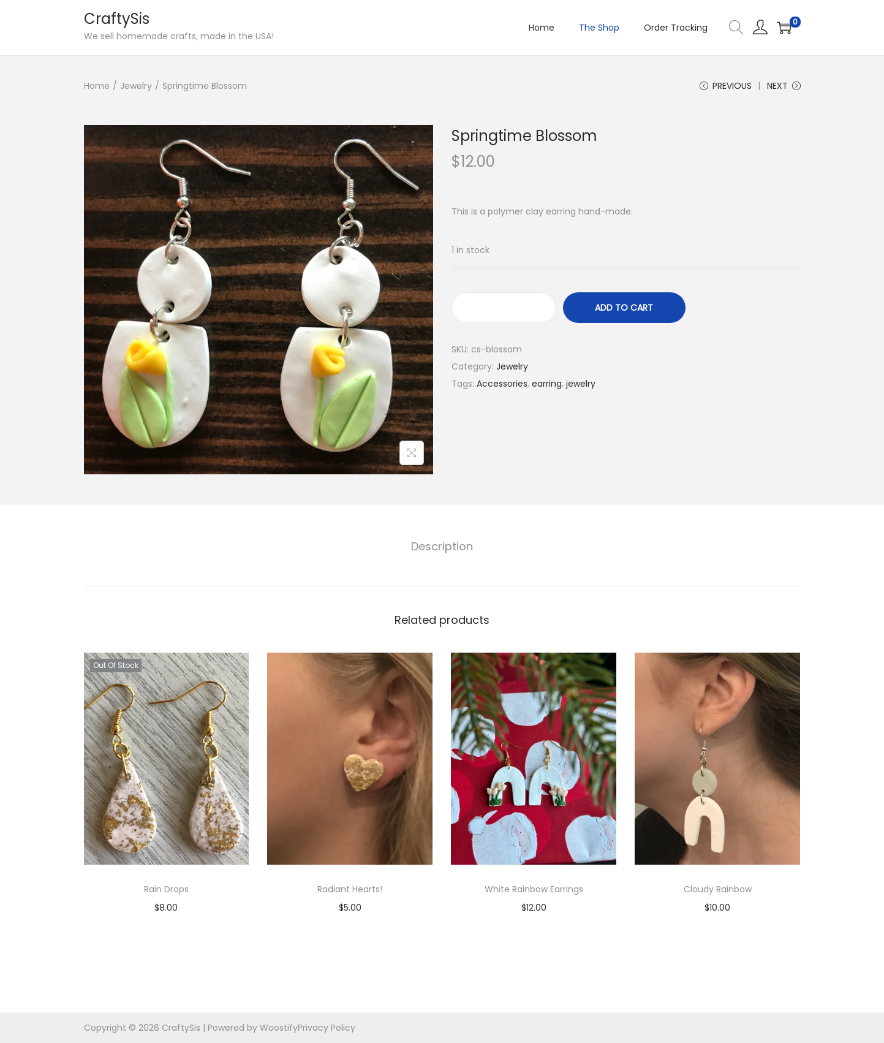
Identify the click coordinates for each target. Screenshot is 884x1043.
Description (442, 546)
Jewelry (136, 86)
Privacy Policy (326, 1028)
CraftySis (116, 19)
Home (97, 86)
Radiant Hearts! (349, 889)
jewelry (580, 383)
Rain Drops (166, 889)
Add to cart (624, 308)
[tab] (442, 546)
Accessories (502, 383)
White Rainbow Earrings (534, 889)
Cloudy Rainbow (718, 889)
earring (547, 383)
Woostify (279, 1028)
